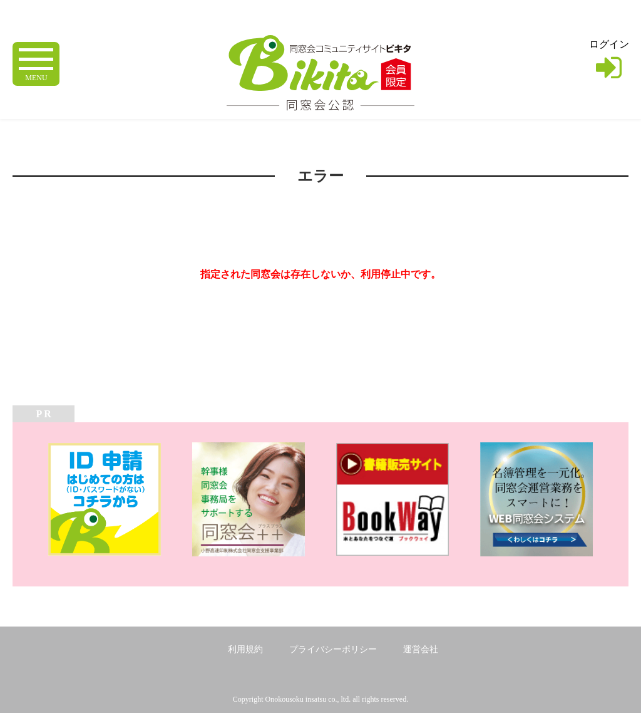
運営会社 (420, 649)
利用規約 (245, 649)
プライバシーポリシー (333, 649)
